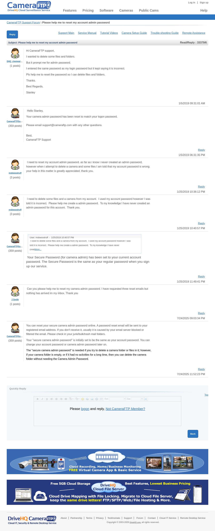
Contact (152, 518)
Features (70, 10)
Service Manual (87, 33)
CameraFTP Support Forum (23, 22)
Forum (140, 518)
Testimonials (114, 518)
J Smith (15, 299)
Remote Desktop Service (192, 518)
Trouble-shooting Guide (164, 33)
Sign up (204, 2)
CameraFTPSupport (16, 121)
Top (206, 395)
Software (106, 10)
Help (203, 10)
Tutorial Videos (109, 33)
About (64, 518)
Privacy (100, 518)
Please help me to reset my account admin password (76, 22)
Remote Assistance (193, 33)
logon (85, 409)
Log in (191, 2)
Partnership (76, 518)
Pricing (88, 10)
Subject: (12, 42)
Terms (89, 518)
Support (128, 518)
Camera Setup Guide (134, 33)
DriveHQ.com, (135, 522)
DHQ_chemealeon (15, 61)
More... (38, 249)
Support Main (66, 33)
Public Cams (149, 10)
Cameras (126, 10)
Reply (12, 34)
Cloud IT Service (167, 518)
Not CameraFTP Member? (125, 409)
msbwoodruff (15, 173)
